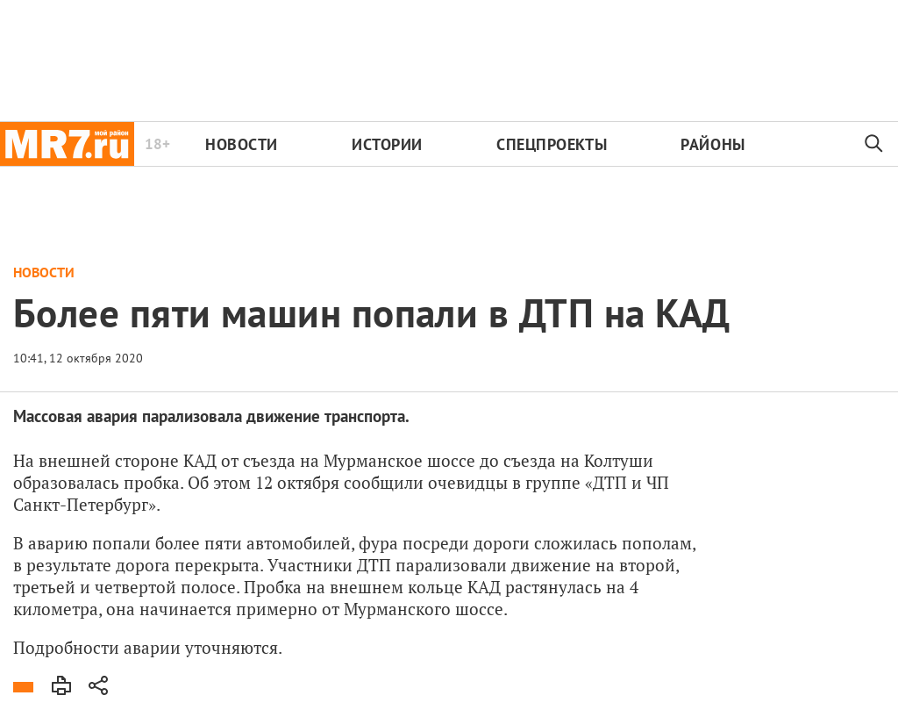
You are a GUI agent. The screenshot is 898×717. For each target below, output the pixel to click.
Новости (241, 144)
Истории (387, 144)
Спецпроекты (551, 144)
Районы (713, 144)
